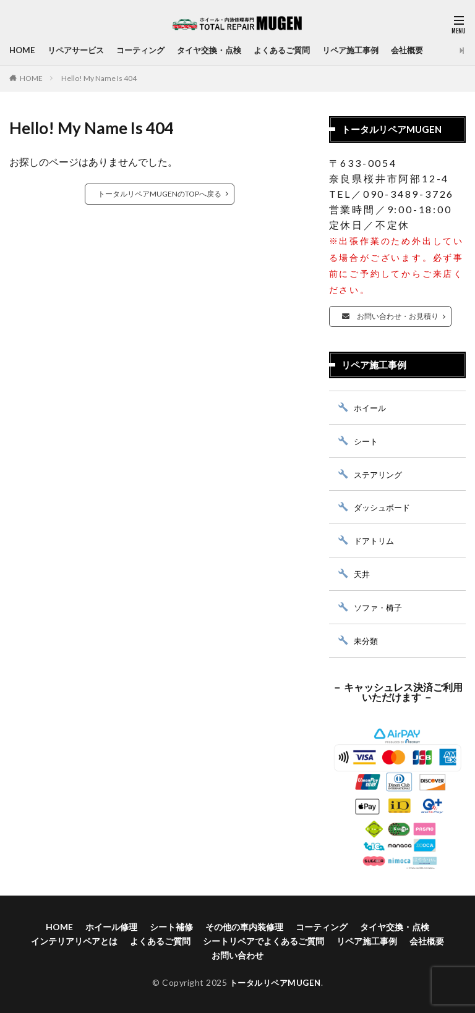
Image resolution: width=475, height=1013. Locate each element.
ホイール (371, 407)
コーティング (148, 50)
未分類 (367, 639)
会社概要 (431, 50)
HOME (22, 50)
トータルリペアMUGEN (274, 980)
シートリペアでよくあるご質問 (263, 939)
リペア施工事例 (371, 50)
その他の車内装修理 (244, 925)
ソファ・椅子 (380, 606)
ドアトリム (375, 540)
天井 (362, 572)
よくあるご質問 (298, 50)
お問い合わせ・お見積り (390, 316)
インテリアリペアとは (74, 939)
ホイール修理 (111, 925)
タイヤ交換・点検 (220, 50)
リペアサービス (79, 50)
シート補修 (171, 925)
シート (367, 440)
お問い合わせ (237, 953)
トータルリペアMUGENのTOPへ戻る (159, 193)
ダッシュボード (384, 506)
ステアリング (380, 473)
